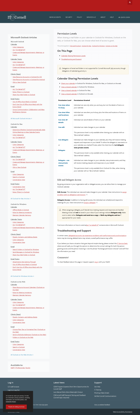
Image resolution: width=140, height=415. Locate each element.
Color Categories (18, 47)
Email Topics (15, 99)
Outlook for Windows (98, 46)
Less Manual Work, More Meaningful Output (68, 392)
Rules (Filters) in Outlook (21, 92)
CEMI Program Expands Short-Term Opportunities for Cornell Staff (71, 387)
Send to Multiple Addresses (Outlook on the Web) (29, 334)
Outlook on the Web (111, 46)
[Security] (68, 17)
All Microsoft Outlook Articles (21, 118)
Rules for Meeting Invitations (22, 212)
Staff (12, 368)
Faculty (27, 368)
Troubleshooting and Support (71, 59)
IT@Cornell (17, 17)
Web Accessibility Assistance (122, 412)
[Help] (112, 17)
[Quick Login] (124, 17)
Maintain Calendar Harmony (22, 215)
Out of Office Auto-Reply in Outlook (25, 101)
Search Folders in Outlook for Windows (26, 249)
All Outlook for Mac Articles (20, 198)
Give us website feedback (102, 405)
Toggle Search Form (130, 2)
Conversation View (19, 180)
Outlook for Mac (86, 46)
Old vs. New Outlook (19, 82)
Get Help (97, 386)
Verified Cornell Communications (105, 396)
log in (96, 262)
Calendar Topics (16, 59)
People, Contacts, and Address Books (25, 237)
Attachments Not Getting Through (24, 262)
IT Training (97, 389)
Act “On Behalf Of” (19, 50)
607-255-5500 (43, 405)
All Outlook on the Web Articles (21, 355)
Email (12, 86)
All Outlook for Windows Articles (22, 276)
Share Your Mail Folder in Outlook (24, 94)
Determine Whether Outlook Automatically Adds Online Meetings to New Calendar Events (29, 131)
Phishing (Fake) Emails (101, 393)
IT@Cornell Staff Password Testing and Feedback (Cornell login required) (69, 396)
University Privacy (11, 401)
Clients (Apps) (16, 74)
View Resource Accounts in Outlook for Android (29, 79)
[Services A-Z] (91, 17)
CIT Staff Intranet (13, 386)
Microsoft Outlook (75, 46)
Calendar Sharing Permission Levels (73, 55)
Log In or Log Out (14, 390)
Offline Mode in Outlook (21, 210)
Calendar (14, 44)
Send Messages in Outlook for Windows (26, 252)
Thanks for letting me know (16, 407)
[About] (103, 17)
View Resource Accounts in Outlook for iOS (27, 77)
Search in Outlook (19, 177)
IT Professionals (19, 368)
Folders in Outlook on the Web (23, 337)
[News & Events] (55, 17)
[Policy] (79, 17)
